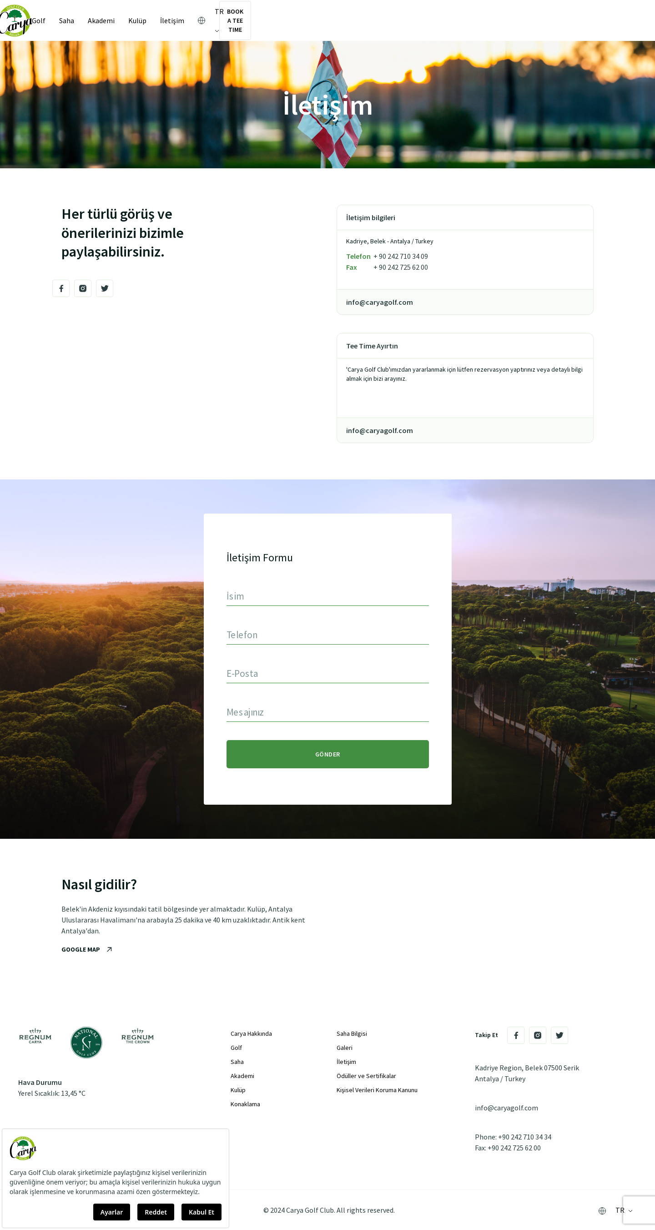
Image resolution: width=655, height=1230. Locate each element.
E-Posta (242, 673)
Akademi (112, 20)
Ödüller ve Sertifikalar (366, 1076)
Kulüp (148, 20)
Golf (49, 20)
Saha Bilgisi (352, 1033)
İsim (235, 596)
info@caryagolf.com (506, 1107)
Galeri (345, 1047)
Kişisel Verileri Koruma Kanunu (377, 1090)
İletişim (183, 20)
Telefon (242, 634)
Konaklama (245, 1104)
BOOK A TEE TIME (591, 20)
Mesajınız (245, 712)
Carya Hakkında (251, 1033)
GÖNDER (327, 754)
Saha (77, 20)
